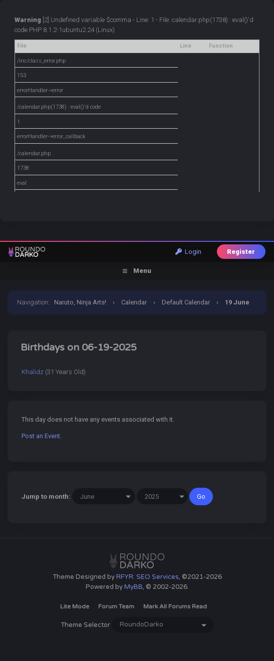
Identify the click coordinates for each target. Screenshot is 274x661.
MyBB (133, 587)
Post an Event (41, 436)
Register (241, 251)
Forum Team (116, 606)
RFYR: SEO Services (147, 577)
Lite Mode (74, 606)
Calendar (134, 302)
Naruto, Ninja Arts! (80, 302)
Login (188, 251)
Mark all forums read (175, 606)
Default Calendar (186, 302)
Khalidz (33, 372)
